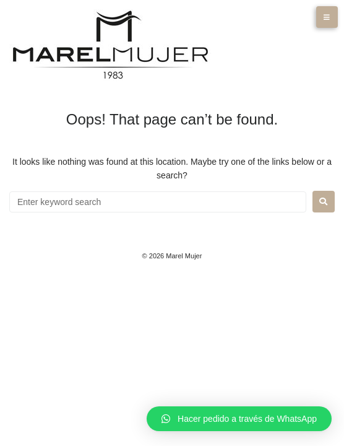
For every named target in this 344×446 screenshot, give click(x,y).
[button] (239, 418)
